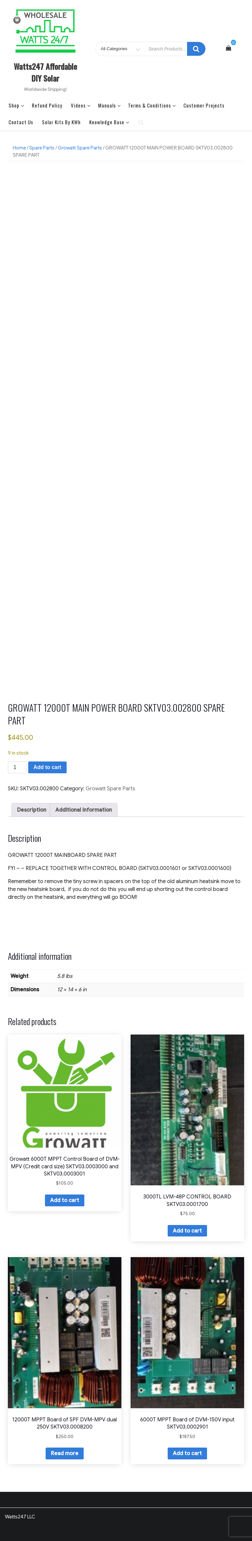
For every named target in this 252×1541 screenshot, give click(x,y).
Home (19, 148)
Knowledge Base (109, 122)
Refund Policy (47, 105)
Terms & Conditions (152, 105)
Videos (81, 105)
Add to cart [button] (64, 1200)
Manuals (109, 105)
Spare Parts (41, 148)
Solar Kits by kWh (61, 122)
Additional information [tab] (83, 810)
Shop (17, 105)
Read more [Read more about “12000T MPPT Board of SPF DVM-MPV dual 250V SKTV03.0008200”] (64, 1453)
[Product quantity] (17, 767)
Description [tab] (31, 810)
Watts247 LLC (20, 1517)
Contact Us (21, 122)
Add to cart (47, 767)
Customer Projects (203, 105)
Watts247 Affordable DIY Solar (45, 72)
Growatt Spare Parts (80, 148)
